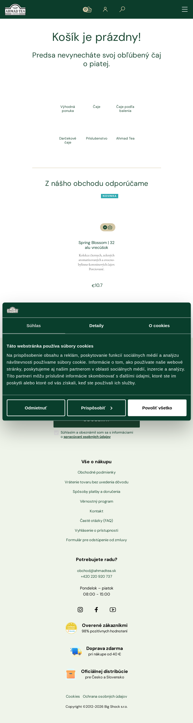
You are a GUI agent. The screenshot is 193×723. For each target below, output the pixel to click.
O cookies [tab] (159, 325)
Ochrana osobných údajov (105, 696)
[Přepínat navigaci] (184, 9)
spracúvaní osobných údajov (87, 436)
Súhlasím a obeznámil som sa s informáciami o (97, 434)
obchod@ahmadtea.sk (96, 570)
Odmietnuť (36, 407)
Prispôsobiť (96, 407)
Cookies (73, 696)
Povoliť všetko (157, 407)
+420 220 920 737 (96, 576)
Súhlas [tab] (33, 325)
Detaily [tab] (96, 325)
